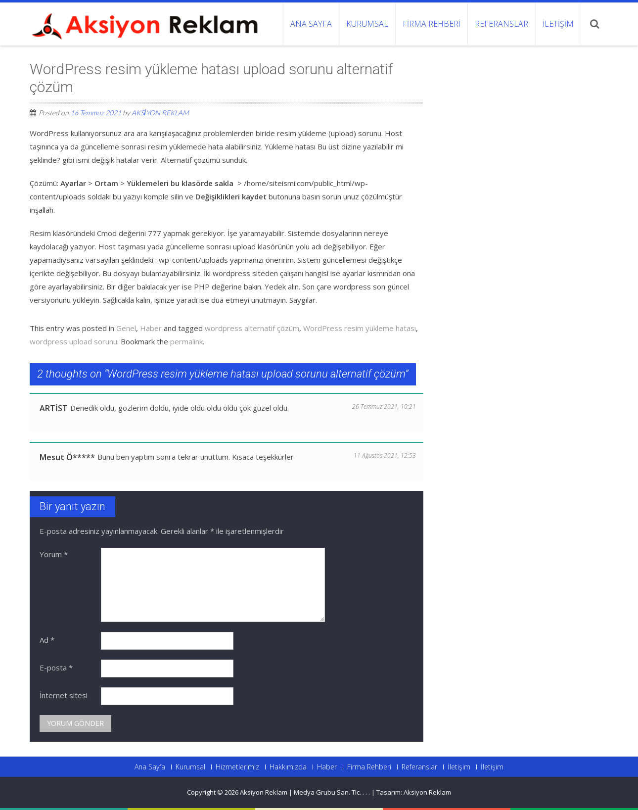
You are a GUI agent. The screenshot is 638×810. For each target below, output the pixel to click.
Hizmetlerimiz (237, 766)
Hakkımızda (288, 766)
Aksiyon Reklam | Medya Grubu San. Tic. (301, 792)
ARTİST (54, 408)
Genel (126, 328)
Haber (151, 328)
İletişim (558, 23)
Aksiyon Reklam (427, 792)
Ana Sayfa (311, 23)
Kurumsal (367, 23)
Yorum (54, 554)
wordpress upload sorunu (73, 341)
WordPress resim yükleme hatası (359, 328)
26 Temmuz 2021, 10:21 (384, 406)
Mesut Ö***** (67, 457)
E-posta (56, 667)
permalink (186, 341)
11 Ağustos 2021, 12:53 (385, 455)
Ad (47, 640)
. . (367, 792)
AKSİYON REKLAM (160, 112)
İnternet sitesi (64, 695)
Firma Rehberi (431, 23)
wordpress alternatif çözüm (252, 328)
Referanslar (501, 23)
